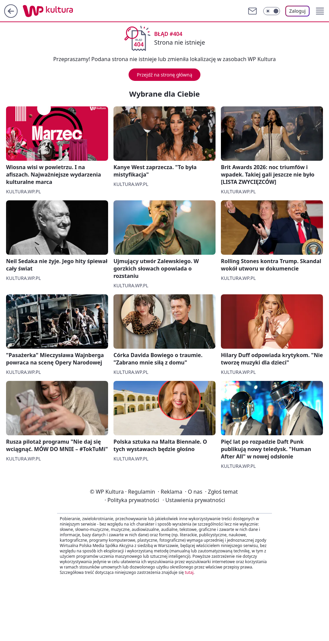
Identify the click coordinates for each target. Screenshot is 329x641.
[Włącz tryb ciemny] (271, 11)
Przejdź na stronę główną (164, 74)
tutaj (189, 572)
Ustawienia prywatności (193, 500)
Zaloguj (297, 11)
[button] (320, 11)
